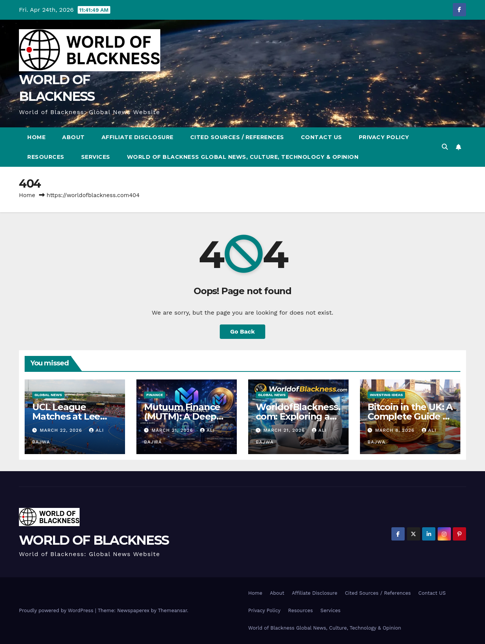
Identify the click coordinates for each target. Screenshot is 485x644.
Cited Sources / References (237, 137)
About (73, 137)
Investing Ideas (386, 395)
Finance (154, 395)
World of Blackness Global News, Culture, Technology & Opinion (243, 157)
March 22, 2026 (62, 430)
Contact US (321, 137)
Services (95, 157)
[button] (445, 146)
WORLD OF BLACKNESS (94, 540)
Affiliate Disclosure (138, 137)
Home (36, 137)
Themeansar (172, 610)
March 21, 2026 (173, 430)
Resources (45, 157)
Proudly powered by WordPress (57, 610)
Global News (48, 395)
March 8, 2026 (395, 430)
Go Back (242, 331)
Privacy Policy (384, 137)
